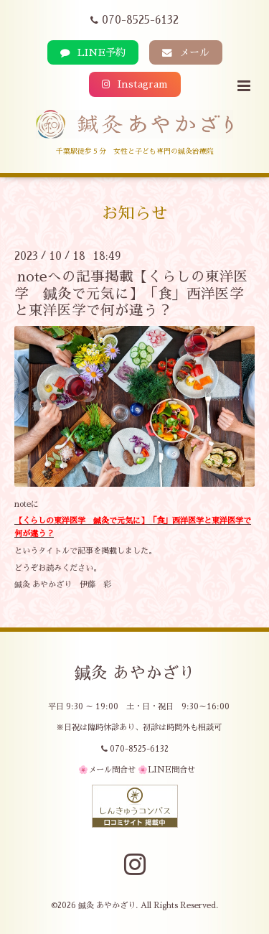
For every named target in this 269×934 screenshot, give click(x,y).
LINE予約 (93, 52)
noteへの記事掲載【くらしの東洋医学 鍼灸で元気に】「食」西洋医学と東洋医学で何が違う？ (131, 293)
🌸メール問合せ (107, 770)
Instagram (135, 84)
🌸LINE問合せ (166, 770)
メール (185, 52)
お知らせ (135, 213)
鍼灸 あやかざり (135, 673)
